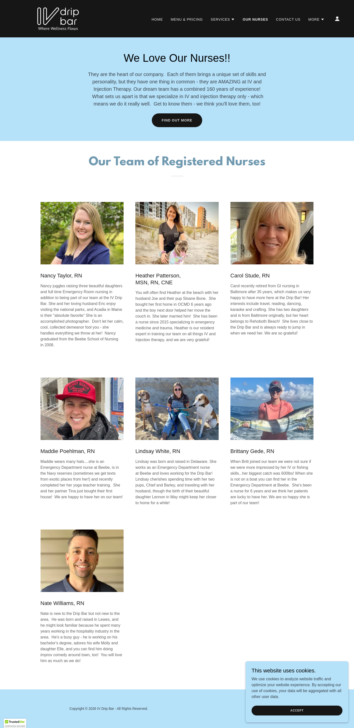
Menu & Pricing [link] (187, 19)
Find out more (177, 120)
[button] (223, 19)
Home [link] (157, 19)
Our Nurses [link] (255, 19)
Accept (299, 710)
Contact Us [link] (288, 19)
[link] (58, 18)
